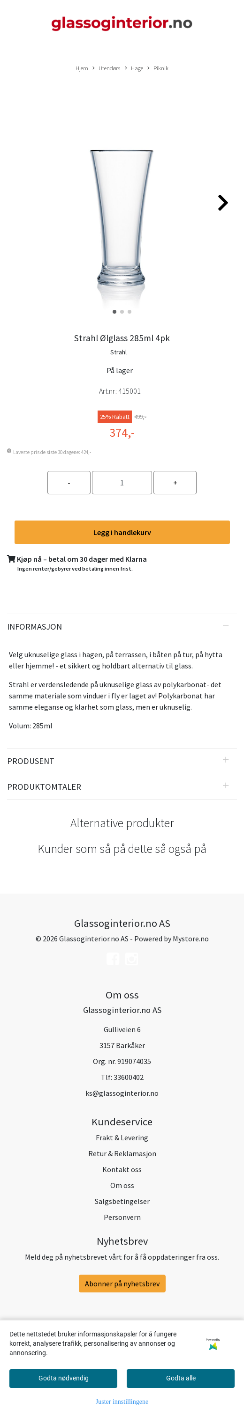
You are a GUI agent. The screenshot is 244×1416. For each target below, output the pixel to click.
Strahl (118, 352)
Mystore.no (191, 938)
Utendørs (106, 68)
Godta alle (181, 1378)
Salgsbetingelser (122, 1201)
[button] (114, 312)
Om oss (122, 1185)
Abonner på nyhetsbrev (122, 1283)
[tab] (122, 626)
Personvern (122, 1217)
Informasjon (34, 626)
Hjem (82, 68)
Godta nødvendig (63, 1378)
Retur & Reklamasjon (122, 1153)
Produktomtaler (44, 786)
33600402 (129, 1077)
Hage (134, 68)
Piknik (157, 68)
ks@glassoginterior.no (122, 1093)
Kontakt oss (122, 1169)
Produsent (30, 761)
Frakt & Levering (122, 1137)
